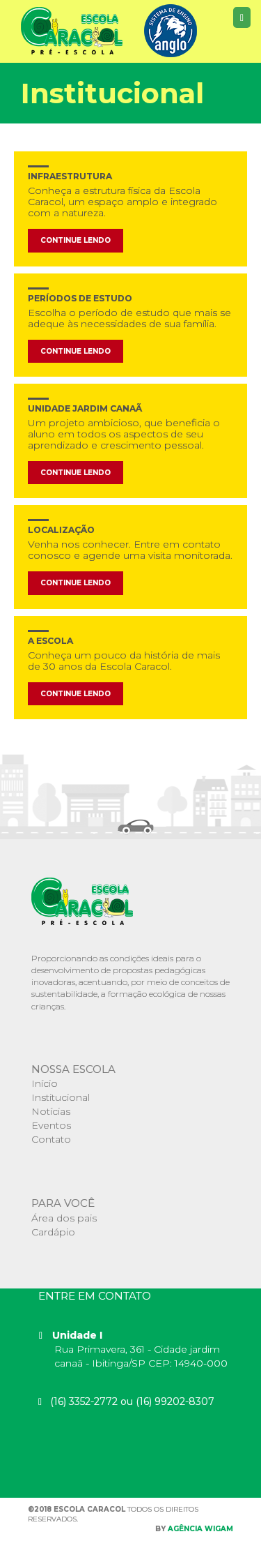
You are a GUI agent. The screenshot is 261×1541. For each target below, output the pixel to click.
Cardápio (53, 1232)
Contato (51, 1139)
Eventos (51, 1125)
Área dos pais (64, 1218)
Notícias (50, 1111)
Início (44, 1083)
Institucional (60, 1097)
